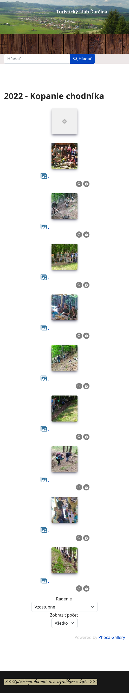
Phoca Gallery (111, 637)
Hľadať (82, 59)
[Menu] (3, 46)
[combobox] (37, 59)
